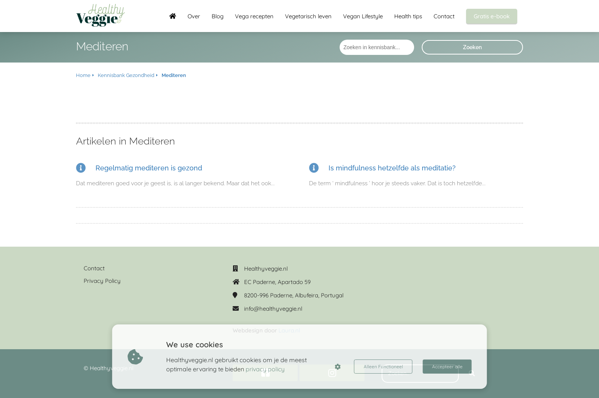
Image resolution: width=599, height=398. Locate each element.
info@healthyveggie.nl (273, 308)
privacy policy (265, 369)
